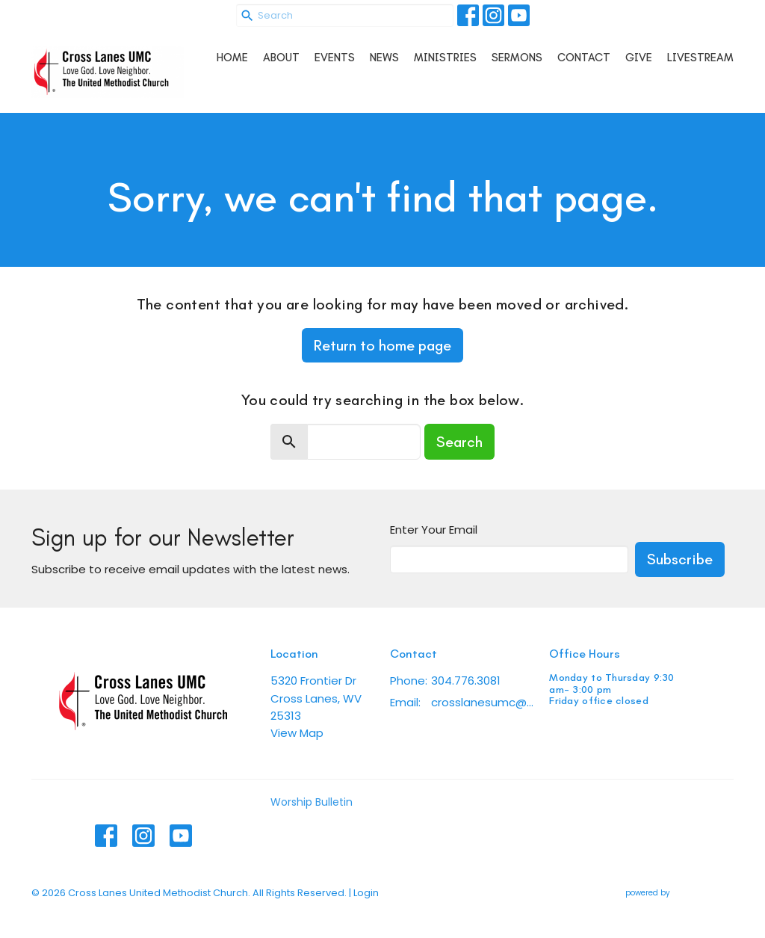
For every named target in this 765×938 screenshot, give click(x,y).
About (281, 57)
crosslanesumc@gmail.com (482, 702)
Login (366, 893)
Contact (583, 57)
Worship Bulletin (311, 801)
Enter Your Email (433, 529)
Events (335, 57)
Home (232, 57)
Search (459, 442)
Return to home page (382, 345)
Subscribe (680, 559)
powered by (679, 893)
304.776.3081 (466, 680)
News (384, 57)
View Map (296, 733)
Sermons (517, 57)
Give (638, 57)
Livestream (700, 57)
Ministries (445, 57)
